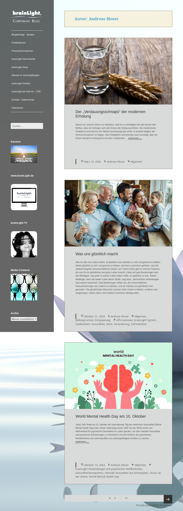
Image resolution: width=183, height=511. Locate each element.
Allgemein (136, 161)
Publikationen (19, 42)
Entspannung (102, 320)
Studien (30, 34)
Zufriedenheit (139, 324)
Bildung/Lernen (84, 320)
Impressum (17, 107)
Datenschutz (27, 99)
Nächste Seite (168, 499)
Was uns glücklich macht (96, 254)
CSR (38, 91)
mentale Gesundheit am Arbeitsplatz (126, 473)
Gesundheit (98, 324)
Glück (109, 324)
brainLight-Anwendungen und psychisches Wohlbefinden (108, 469)
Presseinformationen (22, 51)
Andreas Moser (116, 161)
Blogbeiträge (18, 34)
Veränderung (121, 324)
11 (127, 497)
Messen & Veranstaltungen (25, 75)
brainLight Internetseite (23, 59)
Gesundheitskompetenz (89, 473)
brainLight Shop (20, 67)
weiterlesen (135, 138)
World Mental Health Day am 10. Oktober (110, 416)
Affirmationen (124, 320)
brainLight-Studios (21, 83)
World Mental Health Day (104, 476)
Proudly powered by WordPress (154, 505)
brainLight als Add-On (23, 91)
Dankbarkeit (82, 324)
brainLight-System (145, 320)
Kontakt (15, 99)
